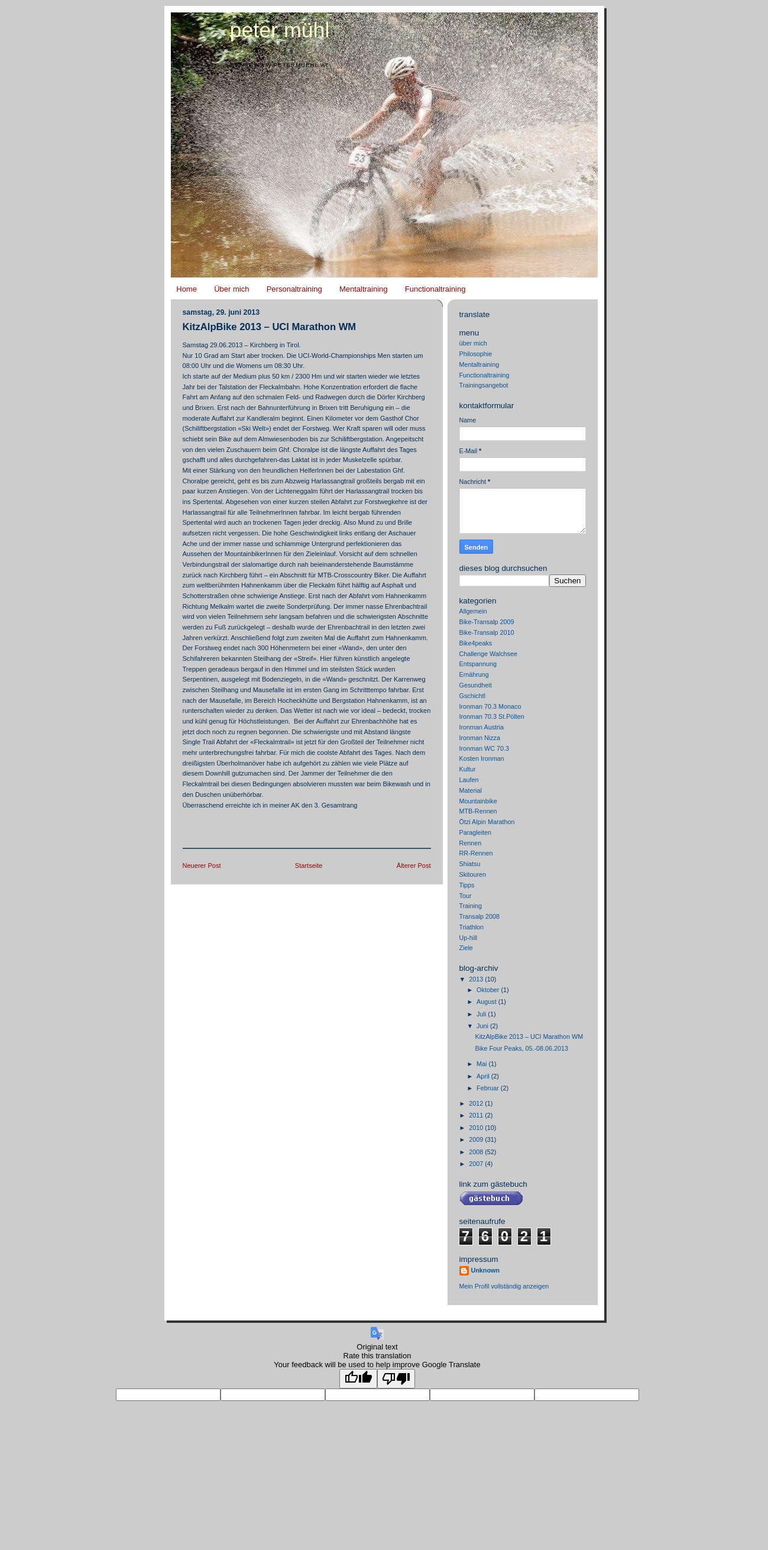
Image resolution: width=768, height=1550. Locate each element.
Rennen (470, 843)
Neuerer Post (202, 865)
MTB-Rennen (478, 811)
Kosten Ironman (481, 758)
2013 (477, 979)
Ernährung (474, 674)
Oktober (489, 989)
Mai (482, 1063)
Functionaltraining (435, 289)
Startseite (309, 865)
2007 (477, 1163)
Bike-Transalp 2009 (486, 621)
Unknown (485, 1270)
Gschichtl (472, 695)
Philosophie (475, 353)
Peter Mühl (280, 30)
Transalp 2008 (479, 916)
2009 (477, 1139)
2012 (477, 1103)
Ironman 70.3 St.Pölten (491, 716)
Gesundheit (475, 685)
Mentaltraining (363, 289)
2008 (477, 1151)
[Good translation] (358, 1378)
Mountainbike (478, 801)
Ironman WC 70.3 (484, 748)
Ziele (466, 947)
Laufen (469, 779)
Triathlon (471, 927)
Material (470, 790)
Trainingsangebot (483, 385)
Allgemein (473, 611)
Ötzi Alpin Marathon (487, 821)
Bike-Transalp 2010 (486, 632)
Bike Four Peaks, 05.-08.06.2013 (521, 1048)
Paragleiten (475, 832)
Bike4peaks (475, 643)
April (484, 1076)
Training (470, 905)
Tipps (467, 885)
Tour (465, 895)
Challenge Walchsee (488, 653)
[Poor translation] (396, 1378)
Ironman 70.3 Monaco (490, 706)
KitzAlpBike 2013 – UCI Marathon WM (270, 326)
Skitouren (473, 874)
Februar (489, 1088)
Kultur (467, 769)
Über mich (231, 289)
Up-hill (468, 937)
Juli (482, 1014)
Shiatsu (470, 863)
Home (186, 289)
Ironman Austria (481, 727)
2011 (477, 1115)
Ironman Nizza (480, 737)
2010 (477, 1127)
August (487, 1001)
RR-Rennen (476, 853)
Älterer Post (414, 865)
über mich (473, 343)
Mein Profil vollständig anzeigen (504, 1286)
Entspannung (478, 663)
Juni (483, 1025)
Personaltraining (294, 289)
